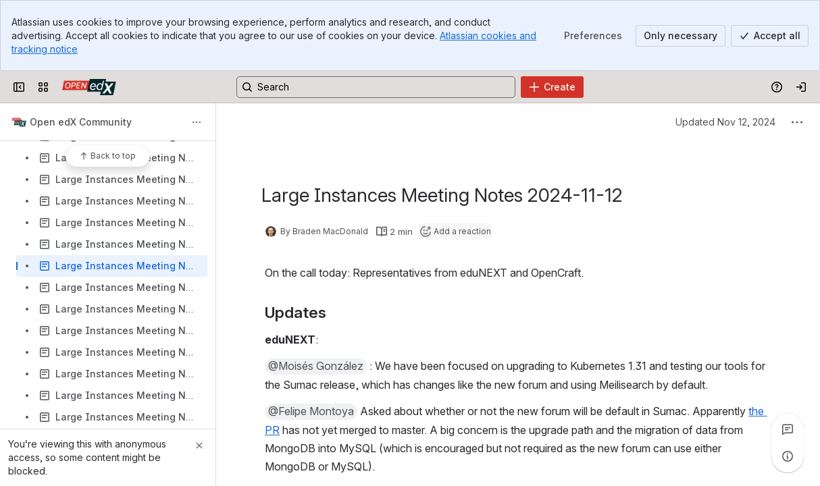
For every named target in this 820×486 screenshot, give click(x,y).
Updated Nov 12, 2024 (725, 122)
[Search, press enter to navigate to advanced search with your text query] (375, 87)
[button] (316, 366)
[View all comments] (787, 429)
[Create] (552, 87)
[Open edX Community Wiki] (89, 87)
